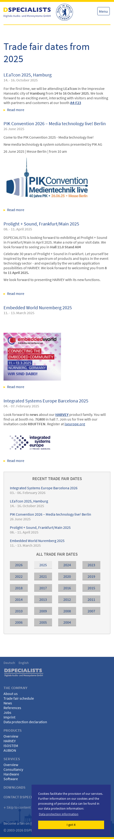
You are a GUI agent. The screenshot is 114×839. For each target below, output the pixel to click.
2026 (19, 564)
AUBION (10, 750)
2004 (67, 622)
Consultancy (13, 769)
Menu (103, 11)
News (8, 703)
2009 (43, 611)
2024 (67, 564)
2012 (67, 599)
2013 (43, 599)
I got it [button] (71, 825)
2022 (19, 576)
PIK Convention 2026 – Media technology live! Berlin (55, 123)
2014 (19, 599)
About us (11, 693)
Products (13, 730)
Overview (11, 736)
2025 (43, 564)
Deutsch (9, 663)
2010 (19, 611)
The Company (15, 687)
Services (12, 758)
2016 (67, 588)
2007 (91, 611)
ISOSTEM (11, 745)
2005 (43, 622)
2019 (91, 576)
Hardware (11, 774)
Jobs (7, 712)
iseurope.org (75, 424)
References (12, 707)
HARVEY (10, 741)
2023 (91, 564)
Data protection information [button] (58, 814)
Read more (40, 109)
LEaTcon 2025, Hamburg (28, 75)
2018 (19, 588)
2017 (43, 588)
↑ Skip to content (17, 807)
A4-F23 (75, 102)
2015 (91, 588)
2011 (91, 599)
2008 (67, 611)
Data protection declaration (25, 721)
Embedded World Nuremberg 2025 (38, 307)
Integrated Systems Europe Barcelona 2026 (43, 488)
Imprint (9, 717)
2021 (43, 576)
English (24, 663)
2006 (19, 622)
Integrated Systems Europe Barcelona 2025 (46, 401)
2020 (67, 576)
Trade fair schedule (19, 698)
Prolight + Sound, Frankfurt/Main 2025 (41, 224)
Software (11, 778)
